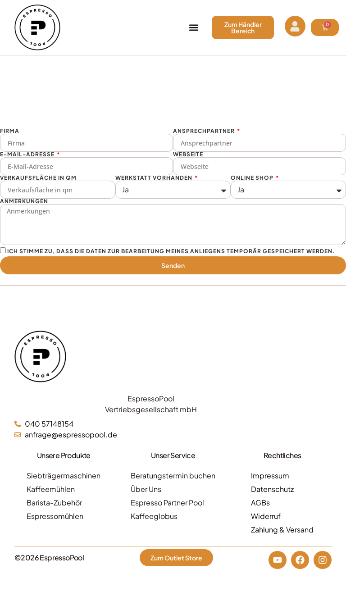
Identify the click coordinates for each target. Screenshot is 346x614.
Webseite (188, 154)
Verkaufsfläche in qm (38, 178)
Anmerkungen (24, 201)
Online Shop (253, 178)
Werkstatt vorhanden (154, 178)
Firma (9, 131)
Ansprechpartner (204, 131)
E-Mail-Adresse (28, 154)
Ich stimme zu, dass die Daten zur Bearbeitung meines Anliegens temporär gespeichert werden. (171, 250)
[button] (193, 27)
